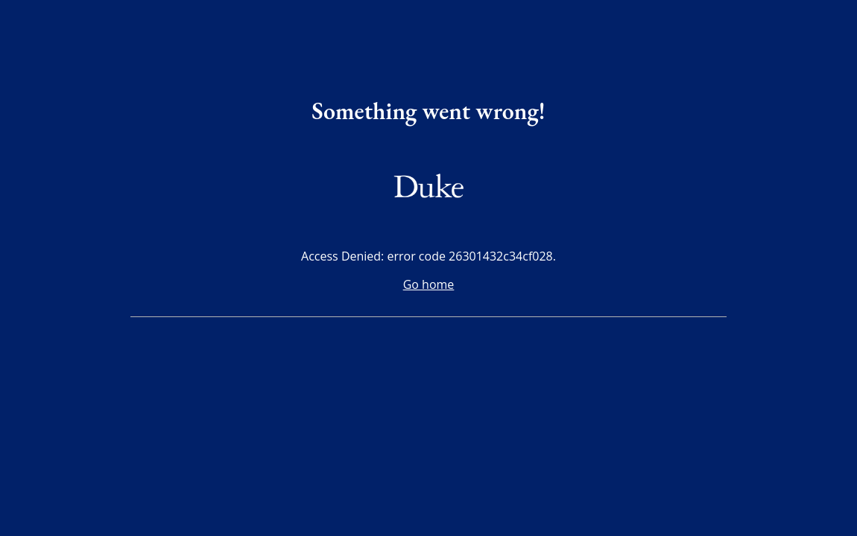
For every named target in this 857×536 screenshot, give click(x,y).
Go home (429, 284)
